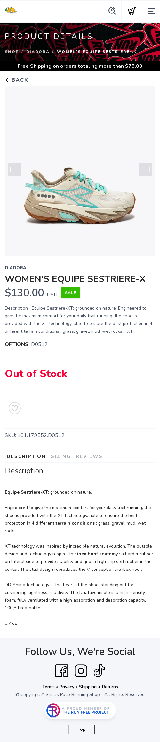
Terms (48, 687)
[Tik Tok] (99, 671)
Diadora (38, 51)
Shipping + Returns (98, 687)
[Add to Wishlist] (15, 408)
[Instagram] (81, 671)
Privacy (67, 687)
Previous (14, 169)
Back (16, 80)
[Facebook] (61, 671)
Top (82, 729)
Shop (12, 51)
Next (145, 169)
